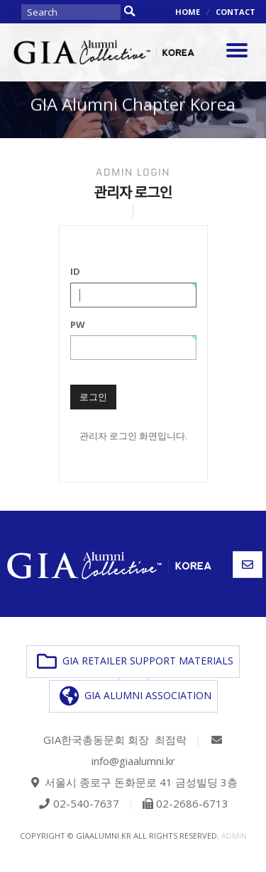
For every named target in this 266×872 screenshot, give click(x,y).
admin (234, 835)
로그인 (93, 396)
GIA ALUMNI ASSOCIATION (135, 696)
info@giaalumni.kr (133, 761)
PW (77, 324)
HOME (187, 11)
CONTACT (235, 11)
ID (75, 271)
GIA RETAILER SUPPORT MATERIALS (135, 662)
